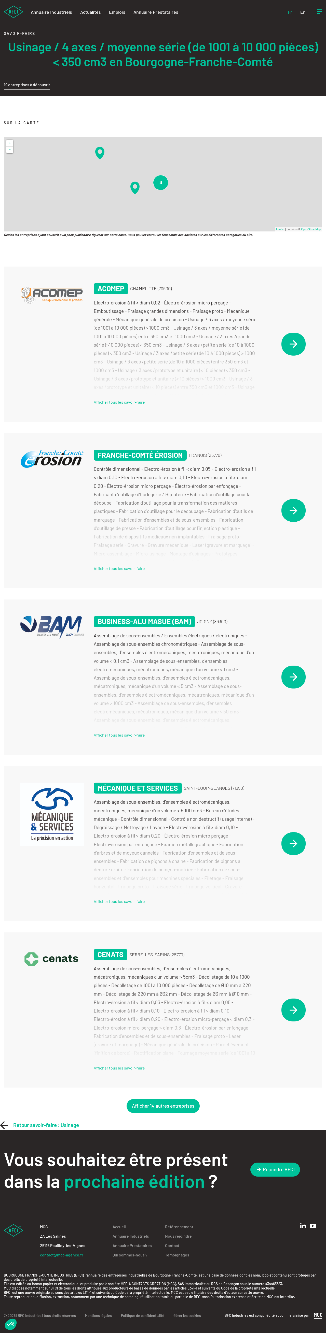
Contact (172, 1245)
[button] (11, 1324)
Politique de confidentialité (142, 1315)
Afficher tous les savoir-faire (119, 402)
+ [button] (10, 143)
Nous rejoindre (178, 1236)
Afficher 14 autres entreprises (163, 1106)
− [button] (10, 150)
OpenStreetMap (311, 229)
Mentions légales (98, 1315)
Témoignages (177, 1254)
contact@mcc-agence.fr (61, 1254)
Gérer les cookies (187, 1315)
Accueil (119, 1226)
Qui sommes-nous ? (130, 1254)
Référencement (179, 1226)
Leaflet (280, 229)
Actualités (90, 12)
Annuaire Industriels (51, 12)
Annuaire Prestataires (155, 12)
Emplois (117, 12)
